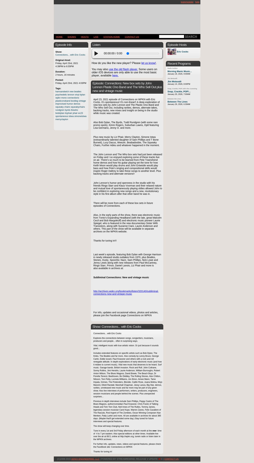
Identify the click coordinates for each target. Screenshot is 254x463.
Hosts (84, 37)
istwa (71, 116)
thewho (74, 110)
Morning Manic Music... (180, 71)
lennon (71, 94)
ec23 (80, 113)
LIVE (96, 37)
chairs (67, 107)
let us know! (148, 63)
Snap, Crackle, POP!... (179, 91)
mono (64, 97)
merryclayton (62, 119)
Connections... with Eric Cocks (70, 54)
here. (115, 75)
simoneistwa (80, 116)
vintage (82, 101)
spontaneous (62, 116)
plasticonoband (63, 101)
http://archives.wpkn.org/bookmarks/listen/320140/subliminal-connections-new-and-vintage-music (126, 292)
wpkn (58, 97)
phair (75, 113)
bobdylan (60, 113)
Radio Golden (173, 68)
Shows (72, 37)
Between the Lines (174, 99)
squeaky (60, 107)
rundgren (60, 110)
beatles (77, 91)
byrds (67, 110)
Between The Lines (178, 101)
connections (73, 97)
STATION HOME (111, 37)
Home (59, 37)
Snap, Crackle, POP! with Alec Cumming (182, 89)
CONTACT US (132, 37)
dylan (82, 94)
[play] (97, 53)
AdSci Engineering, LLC (85, 459)
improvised (61, 103)
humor (70, 103)
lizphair (68, 113)
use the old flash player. (123, 69)
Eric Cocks (182, 51)
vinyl (77, 94)
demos (77, 103)
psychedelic (61, 94)
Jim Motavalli (172, 78)
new (71, 91)
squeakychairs (78, 107)
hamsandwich (62, 91)
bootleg (74, 101)
